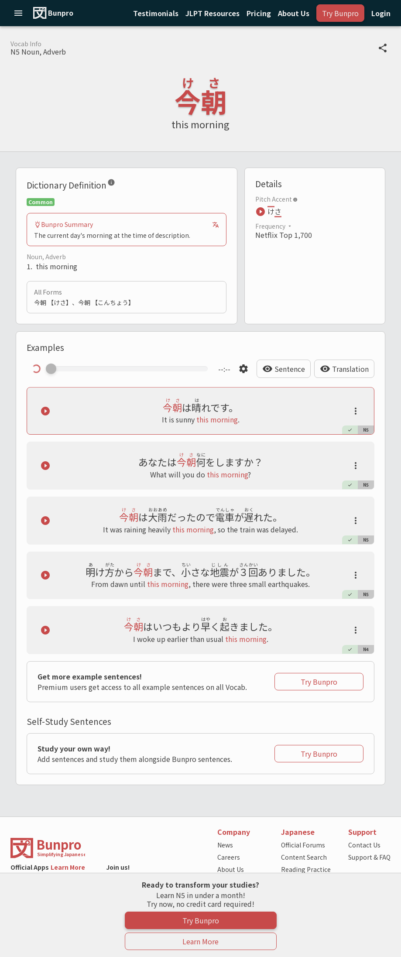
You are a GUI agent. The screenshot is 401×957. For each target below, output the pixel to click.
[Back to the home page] (102, 848)
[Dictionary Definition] (111, 184)
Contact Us (364, 844)
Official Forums (303, 844)
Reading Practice (306, 869)
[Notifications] (212, 13)
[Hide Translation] (344, 369)
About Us (230, 869)
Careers (228, 857)
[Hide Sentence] (284, 369)
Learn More (68, 867)
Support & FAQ (369, 857)
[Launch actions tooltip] (355, 411)
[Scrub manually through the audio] (129, 368)
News (225, 844)
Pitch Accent (276, 199)
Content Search (304, 857)
